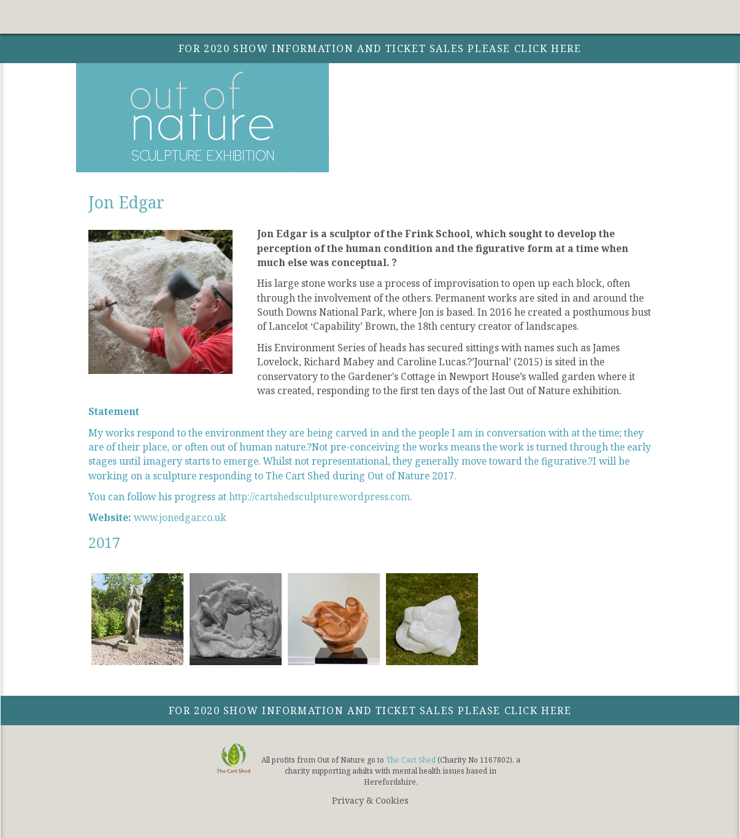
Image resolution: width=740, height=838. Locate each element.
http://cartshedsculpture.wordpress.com (319, 496)
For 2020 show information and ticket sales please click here (370, 710)
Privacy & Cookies (370, 800)
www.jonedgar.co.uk (180, 517)
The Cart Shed (411, 760)
